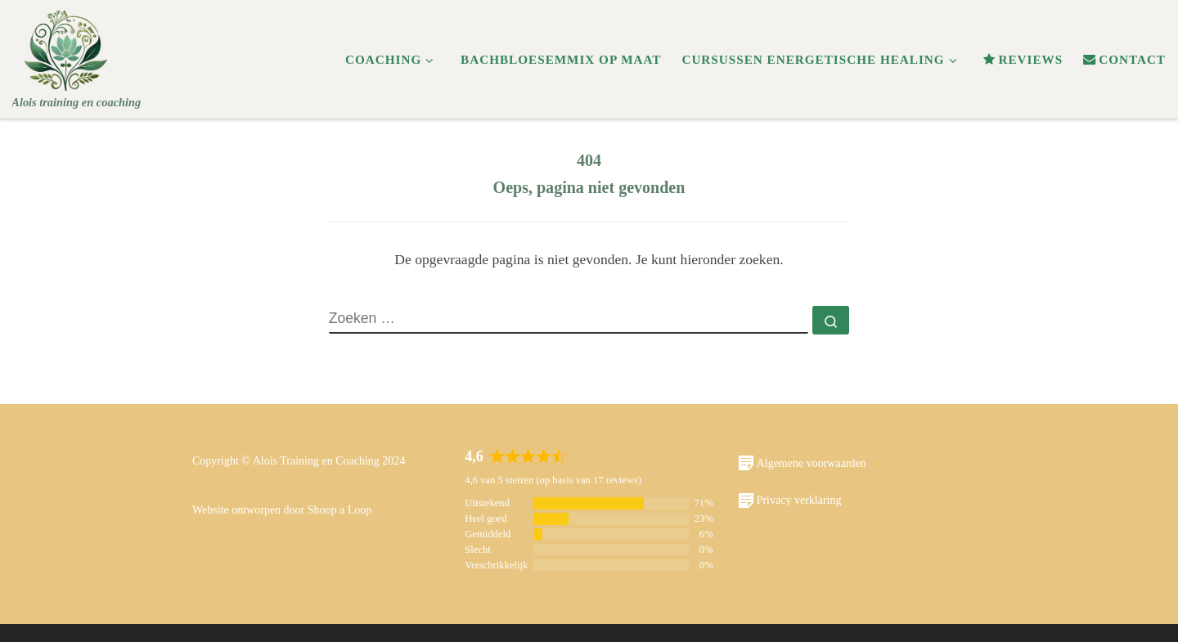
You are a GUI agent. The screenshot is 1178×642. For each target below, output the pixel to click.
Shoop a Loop (340, 510)
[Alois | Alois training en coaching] (67, 46)
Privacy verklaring (790, 500)
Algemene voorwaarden (802, 463)
